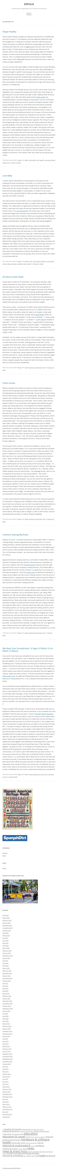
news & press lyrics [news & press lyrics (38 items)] (15, 1151)
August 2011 (6, 1117)
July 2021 (5, 983)
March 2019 (6, 1046)
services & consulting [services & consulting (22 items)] (12, 1155)
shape (4, 163)
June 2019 (5, 1041)
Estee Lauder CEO (8, 676)
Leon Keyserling (22, 211)
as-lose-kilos (32, 160)
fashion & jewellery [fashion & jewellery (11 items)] (40, 1137)
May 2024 (5, 943)
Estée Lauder (40, 97)
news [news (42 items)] (30, 1148)
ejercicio (14, 264)
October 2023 (6, 953)
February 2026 (6, 920)
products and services (35, 368)
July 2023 (5, 961)
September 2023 (7, 956)
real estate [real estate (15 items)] (18, 1153)
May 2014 (5, 1084)
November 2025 (7, 928)
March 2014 (6, 1087)
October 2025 (6, 930)
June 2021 (5, 986)
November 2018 (7, 1056)
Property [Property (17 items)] (10, 1153)
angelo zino (31, 572)
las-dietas (20, 264)
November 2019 (7, 1034)
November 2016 (7, 1061)
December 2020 (7, 1001)
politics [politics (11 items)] (4, 1153)
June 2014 (5, 1082)
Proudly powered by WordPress (11, 1168)
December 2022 (7, 973)
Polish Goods (8, 383)
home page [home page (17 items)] (16, 1143)
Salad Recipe (39, 315)
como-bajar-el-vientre (39, 261)
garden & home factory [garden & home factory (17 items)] (11, 1140)
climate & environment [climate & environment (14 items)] (41, 1131)
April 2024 (5, 946)
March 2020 (6, 1024)
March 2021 (6, 993)
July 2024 (5, 938)
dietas (9, 264)
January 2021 (6, 998)
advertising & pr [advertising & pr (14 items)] (28, 1129)
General (4, 853)
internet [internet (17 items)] (40, 1143)
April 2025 (5, 933)
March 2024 (6, 948)
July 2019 (5, 1039)
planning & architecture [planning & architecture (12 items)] (46, 1151)
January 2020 (6, 1029)
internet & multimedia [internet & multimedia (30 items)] (15, 1145)
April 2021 (5, 991)
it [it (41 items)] (29, 1145)
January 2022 (6, 976)
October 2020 (6, 1006)
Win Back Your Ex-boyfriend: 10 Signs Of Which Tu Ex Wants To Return (27, 649)
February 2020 (6, 1026)
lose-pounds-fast (50, 160)
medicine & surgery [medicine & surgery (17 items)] (10, 1148)
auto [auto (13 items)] (37, 1129)
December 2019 (7, 1031)
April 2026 (5, 915)
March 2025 (6, 935)
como (30, 261)
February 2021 (6, 996)
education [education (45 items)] (31, 1133)
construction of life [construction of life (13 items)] (17, 1134)
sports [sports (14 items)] (29, 1156)
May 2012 (5, 1112)
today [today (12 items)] (33, 1156)
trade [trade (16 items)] (37, 1156)
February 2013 (6, 1107)
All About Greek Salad (12, 276)
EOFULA (29, 4)
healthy (41, 160)
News (19, 160)
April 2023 (5, 966)
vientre (29, 264)
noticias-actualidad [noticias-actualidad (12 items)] (33, 1151)
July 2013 (5, 1099)
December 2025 (7, 925)
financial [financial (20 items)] (49, 1136)
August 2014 (6, 1077)
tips (8, 163)
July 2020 (5, 1014)
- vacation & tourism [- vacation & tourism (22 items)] (12, 1129)
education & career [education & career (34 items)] (13, 1136)
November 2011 (7, 1114)
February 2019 (6, 1049)
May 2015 (5, 1071)
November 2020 (7, 1003)
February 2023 (6, 971)
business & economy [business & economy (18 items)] (10, 1131)
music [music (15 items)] (25, 1149)
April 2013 (5, 1102)
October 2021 (6, 981)
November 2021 (7, 978)
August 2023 (6, 958)
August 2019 (6, 1036)
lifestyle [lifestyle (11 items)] (33, 1146)
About (4, 868)
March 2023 (6, 968)
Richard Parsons (29, 565)
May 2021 (5, 988)
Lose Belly (7, 175)
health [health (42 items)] (6, 1142)
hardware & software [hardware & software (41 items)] (35, 1139)
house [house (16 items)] (23, 1143)
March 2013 (6, 1104)
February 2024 (6, 951)
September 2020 (7, 1009)
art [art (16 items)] (35, 1129)
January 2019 (6, 1051)
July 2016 (5, 1066)
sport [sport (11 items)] (24, 1156)
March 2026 (6, 918)
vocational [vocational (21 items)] (50, 1155)
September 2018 (7, 1059)
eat (38, 160)
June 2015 (5, 1069)
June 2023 (5, 963)
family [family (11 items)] (32, 1137)
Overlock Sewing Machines (15, 534)
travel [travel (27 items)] (42, 1155)
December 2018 (7, 1054)
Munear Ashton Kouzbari (44, 714)
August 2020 (6, 1011)
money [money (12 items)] (20, 1149)
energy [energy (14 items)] (28, 1137)
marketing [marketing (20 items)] (39, 1145)
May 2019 (5, 1044)
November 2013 (7, 1097)
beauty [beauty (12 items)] (42, 1129)
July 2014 (5, 1079)
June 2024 (5, 941)
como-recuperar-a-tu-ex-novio (38, 774)
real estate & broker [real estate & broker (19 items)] (30, 1153)
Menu (29, 14)
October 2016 (6, 1064)
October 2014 (6, 1074)
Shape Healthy (9, 31)
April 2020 (5, 1021)
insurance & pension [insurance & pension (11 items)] (31, 1143)
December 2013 (7, 1094)
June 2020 (5, 1016)
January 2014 (6, 1092)
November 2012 (7, 1109)
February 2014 (6, 1089)
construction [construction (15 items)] (6, 1134)
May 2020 (5, 1019)
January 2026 (6, 923)
